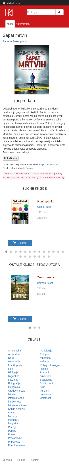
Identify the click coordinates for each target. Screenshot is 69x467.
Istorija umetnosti (17, 405)
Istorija (12, 394)
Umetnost (45, 397)
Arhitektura (14, 354)
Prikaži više (10, 158)
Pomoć (21, 459)
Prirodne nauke (16, 445)
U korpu (19, 242)
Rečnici (44, 368)
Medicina (13, 416)
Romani (29, 168)
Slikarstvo (45, 376)
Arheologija (14, 350)
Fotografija (14, 383)
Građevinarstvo (16, 390)
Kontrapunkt (45, 201)
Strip (42, 387)
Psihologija (46, 350)
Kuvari (11, 412)
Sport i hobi (46, 383)
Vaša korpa (11, 3)
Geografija (14, 387)
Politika (12, 430)
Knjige (10, 23)
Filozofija (13, 379)
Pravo (11, 434)
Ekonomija (14, 361)
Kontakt (35, 459)
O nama (7, 459)
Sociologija (46, 379)
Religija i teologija (50, 365)
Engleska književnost (49, 164)
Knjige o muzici (16, 408)
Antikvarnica (23, 23)
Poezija (12, 427)
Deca (11, 357)
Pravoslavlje (15, 438)
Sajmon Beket (11, 41)
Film (10, 368)
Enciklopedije (15, 365)
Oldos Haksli (44, 206)
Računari (45, 361)
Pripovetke (14, 441)
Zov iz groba (45, 277)
